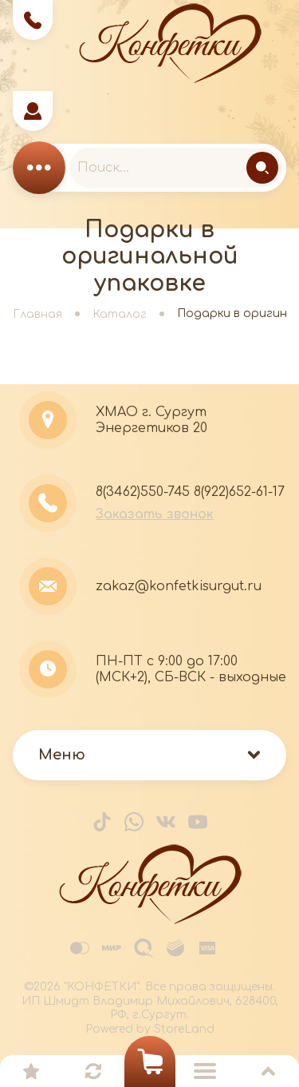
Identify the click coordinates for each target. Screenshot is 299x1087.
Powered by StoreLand (149, 1029)
